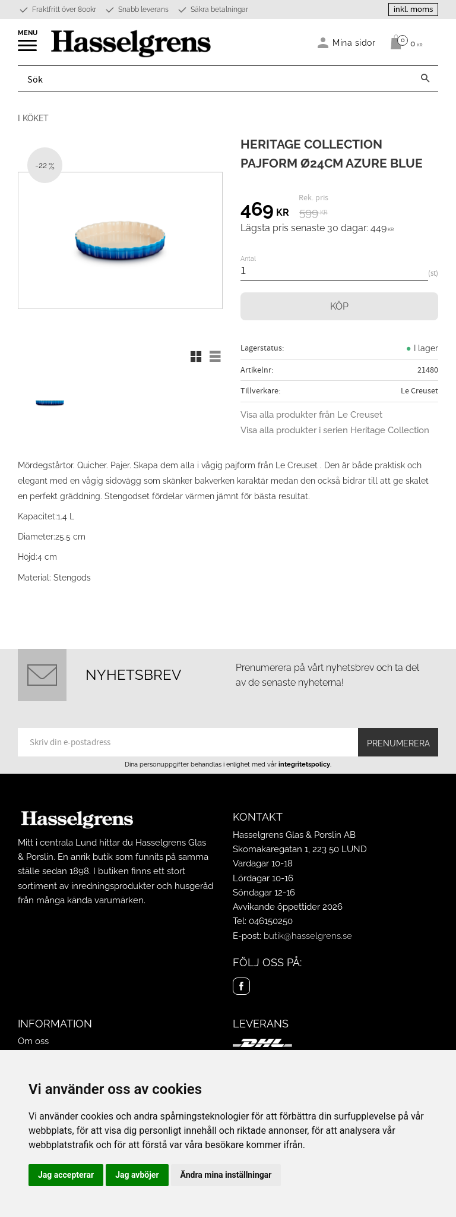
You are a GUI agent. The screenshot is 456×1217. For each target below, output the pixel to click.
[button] (28, 49)
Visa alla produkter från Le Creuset (311, 414)
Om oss (33, 1041)
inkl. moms (413, 9)
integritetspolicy (304, 764)
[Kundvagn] (403, 42)
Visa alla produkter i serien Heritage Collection (334, 430)
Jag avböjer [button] (137, 1175)
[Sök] (425, 78)
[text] (264, 210)
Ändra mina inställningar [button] (226, 1175)
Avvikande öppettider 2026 (288, 906)
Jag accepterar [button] (66, 1175)
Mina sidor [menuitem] (354, 42)
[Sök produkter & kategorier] (215, 78)
